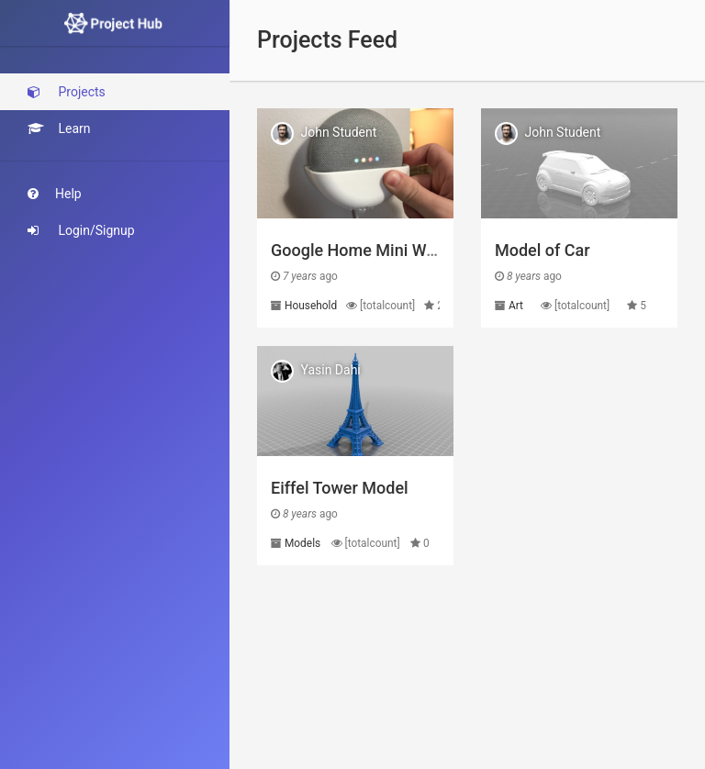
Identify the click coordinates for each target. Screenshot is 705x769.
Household (311, 305)
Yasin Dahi (330, 369)
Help (55, 193)
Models (302, 543)
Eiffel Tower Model (339, 487)
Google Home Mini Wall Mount (383, 250)
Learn (59, 128)
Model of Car (542, 250)
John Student (338, 132)
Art (516, 305)
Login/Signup (81, 230)
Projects (67, 91)
